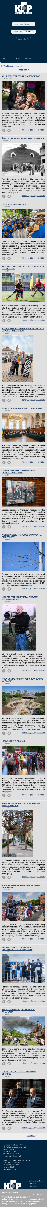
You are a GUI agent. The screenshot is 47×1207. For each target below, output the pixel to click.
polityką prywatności (35, 1199)
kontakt (28, 59)
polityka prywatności (36, 1181)
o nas (18, 59)
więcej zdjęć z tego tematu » (33, 130)
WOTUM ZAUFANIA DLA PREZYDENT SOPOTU (22, 408)
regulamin (32, 1183)
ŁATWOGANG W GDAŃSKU (14, 741)
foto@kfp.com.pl (15, 1156)
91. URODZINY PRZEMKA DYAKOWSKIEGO (21, 76)
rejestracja (33, 1186)
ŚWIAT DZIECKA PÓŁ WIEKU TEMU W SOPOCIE (23, 138)
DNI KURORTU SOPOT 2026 (14, 204)
